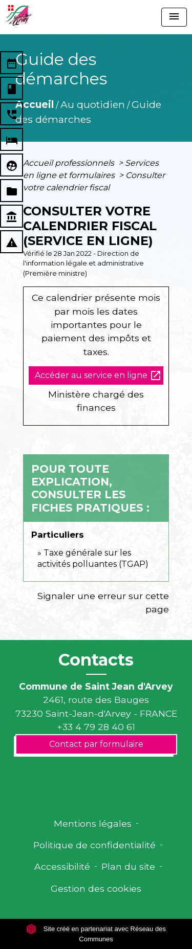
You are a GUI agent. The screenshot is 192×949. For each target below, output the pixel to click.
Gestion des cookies (96, 888)
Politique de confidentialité (94, 845)
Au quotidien (92, 104)
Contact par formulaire (96, 744)
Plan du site (128, 866)
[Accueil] (18, 15)
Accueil (34, 104)
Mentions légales (93, 823)
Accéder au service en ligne (98, 375)
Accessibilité (62, 866)
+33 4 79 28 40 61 (96, 726)
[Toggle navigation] (174, 17)
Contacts (96, 660)
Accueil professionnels (69, 163)
